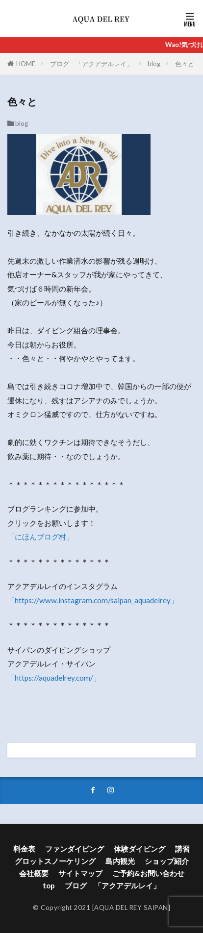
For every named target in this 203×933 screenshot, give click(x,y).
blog (154, 64)
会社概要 (34, 873)
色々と (184, 64)
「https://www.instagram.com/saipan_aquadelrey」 (92, 600)
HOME (25, 64)
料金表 (24, 848)
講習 (182, 848)
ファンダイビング (74, 848)
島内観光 (120, 861)
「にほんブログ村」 (40, 536)
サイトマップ (80, 873)
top (49, 885)
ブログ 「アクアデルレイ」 (91, 64)
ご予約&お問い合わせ (148, 873)
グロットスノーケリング (55, 861)
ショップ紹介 (167, 861)
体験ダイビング (139, 848)
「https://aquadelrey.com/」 (54, 677)
